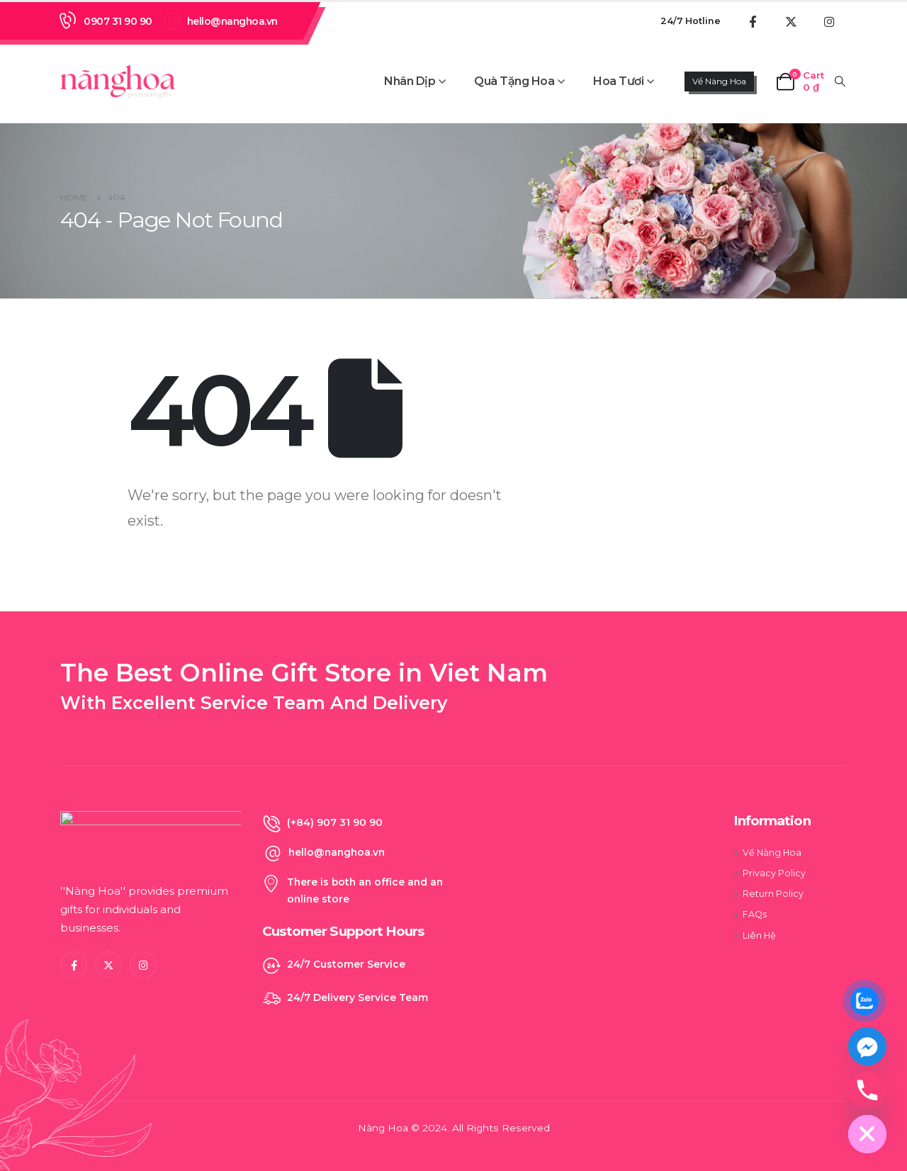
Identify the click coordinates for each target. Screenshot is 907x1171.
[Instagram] (829, 21)
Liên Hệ (759, 935)
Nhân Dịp (409, 81)
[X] (791, 21)
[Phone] (867, 1090)
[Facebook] (753, 21)
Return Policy (773, 893)
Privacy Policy (774, 873)
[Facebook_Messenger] (867, 1046)
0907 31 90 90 (118, 21)
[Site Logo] (117, 81)
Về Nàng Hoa (719, 81)
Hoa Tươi (618, 81)
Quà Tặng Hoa (514, 81)
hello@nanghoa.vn (232, 21)
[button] (840, 81)
